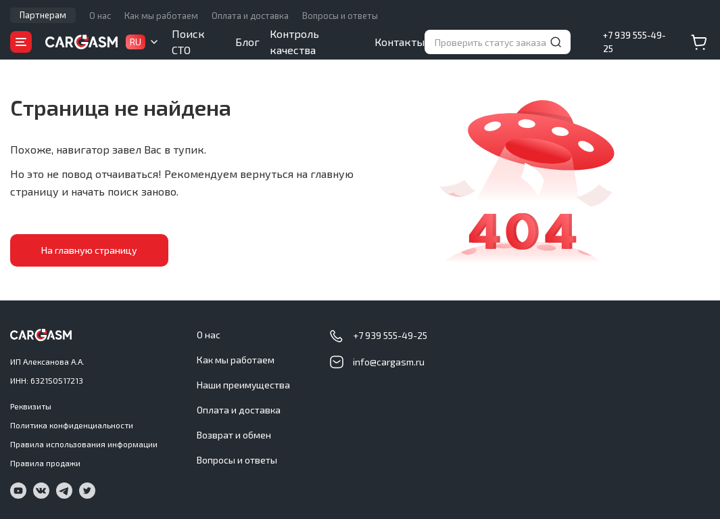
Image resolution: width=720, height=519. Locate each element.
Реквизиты (30, 406)
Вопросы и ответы (340, 15)
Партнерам (43, 14)
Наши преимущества (243, 384)
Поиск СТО (188, 41)
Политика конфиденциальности (71, 425)
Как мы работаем (161, 15)
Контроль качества (294, 41)
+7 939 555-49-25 (634, 42)
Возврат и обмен (234, 435)
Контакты (400, 41)
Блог (247, 41)
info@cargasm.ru (389, 361)
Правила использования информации (84, 444)
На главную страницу (85, 250)
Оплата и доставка (250, 15)
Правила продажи (45, 463)
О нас (100, 15)
